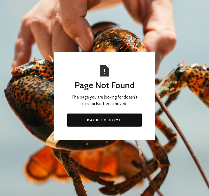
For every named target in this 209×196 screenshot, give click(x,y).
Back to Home (104, 120)
